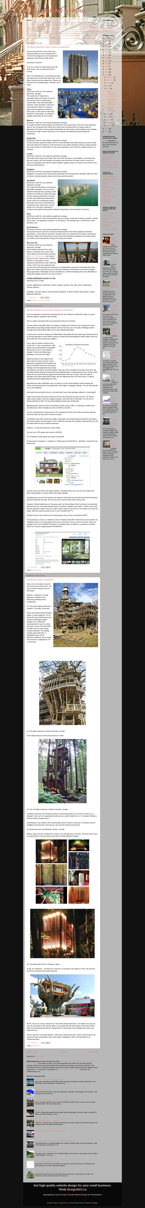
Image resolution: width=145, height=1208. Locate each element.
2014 (107, 69)
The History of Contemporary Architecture (107, 192)
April (108, 117)
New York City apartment (37, 256)
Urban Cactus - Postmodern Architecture (107, 200)
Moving (45, 31)
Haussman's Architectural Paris (108, 186)
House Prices (49, 29)
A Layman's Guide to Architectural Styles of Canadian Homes (54, 1100)
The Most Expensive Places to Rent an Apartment (48, 47)
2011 (107, 129)
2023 (107, 46)
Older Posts (93, 1052)
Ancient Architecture (109, 176)
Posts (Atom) (40, 1056)
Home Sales (38, 29)
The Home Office (31, 38)
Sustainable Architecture (106, 225)
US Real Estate (75, 38)
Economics (77, 25)
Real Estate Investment (41, 35)
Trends (59, 38)
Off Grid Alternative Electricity (109, 219)
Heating (58, 27)
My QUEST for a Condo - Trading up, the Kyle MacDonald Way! (55, 1141)
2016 (107, 63)
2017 (107, 61)
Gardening (47, 27)
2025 (107, 41)
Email (104, 140)
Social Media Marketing (110, 162)
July (108, 86)
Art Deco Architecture (109, 179)
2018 (107, 58)
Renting (73, 35)
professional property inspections (69, 1069)
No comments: (33, 567)
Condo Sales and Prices (40, 25)
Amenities (45, 23)
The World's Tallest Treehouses (40, 580)
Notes (49, 31)
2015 (107, 66)
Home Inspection (74, 27)
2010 (107, 131)
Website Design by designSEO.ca (58, 1203)
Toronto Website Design (110, 167)
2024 (107, 44)
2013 (107, 72)
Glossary (53, 27)
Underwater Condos (109, 196)
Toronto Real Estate (46, 38)
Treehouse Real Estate (110, 229)
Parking (80, 31)
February (110, 122)
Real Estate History (83, 33)
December (110, 77)
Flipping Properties (38, 27)
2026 (107, 38)
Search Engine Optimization (107, 159)
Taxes (96, 35)
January (109, 125)
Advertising (29, 22)
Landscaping (78, 29)
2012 (107, 75)
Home (63, 1052)
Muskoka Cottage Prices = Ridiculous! (47, 1120)
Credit (62, 25)
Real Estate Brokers (52, 33)
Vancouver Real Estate (87, 38)
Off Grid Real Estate (109, 222)
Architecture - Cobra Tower (114, 376)
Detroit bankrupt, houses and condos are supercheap (50, 310)
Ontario (62, 31)
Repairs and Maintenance (84, 35)
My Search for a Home (55, 10)
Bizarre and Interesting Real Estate (73, 23)
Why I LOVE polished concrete (114, 444)
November (110, 80)
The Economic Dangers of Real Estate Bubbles (50, 1131)
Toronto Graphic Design (110, 165)
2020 (107, 55)
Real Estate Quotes (56, 35)
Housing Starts (59, 29)
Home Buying (64, 27)
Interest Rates (69, 29)
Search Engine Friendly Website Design (71, 1195)
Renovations (65, 35)
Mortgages (38, 31)
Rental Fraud (39, 1110)
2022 (107, 49)
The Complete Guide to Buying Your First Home (50, 1172)
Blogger (95, 1203)
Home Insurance (86, 27)
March (109, 119)
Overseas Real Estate (71, 31)
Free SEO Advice (108, 155)
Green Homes (107, 215)
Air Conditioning (37, 22)
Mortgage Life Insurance (43, 1090)
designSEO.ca (77, 1189)
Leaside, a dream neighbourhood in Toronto (114, 355)
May (108, 114)
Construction (55, 25)
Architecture (53, 23)
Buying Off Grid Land (109, 213)
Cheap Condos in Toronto (114, 260)
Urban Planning (66, 38)
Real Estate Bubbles (69, 33)
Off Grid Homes (56, 31)
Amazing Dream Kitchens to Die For (114, 240)
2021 (107, 52)
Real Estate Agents (39, 33)
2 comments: (32, 297)
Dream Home (68, 25)
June (108, 88)
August (109, 83)
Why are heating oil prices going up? (47, 1162)
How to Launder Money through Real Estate (49, 1079)
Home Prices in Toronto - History (114, 399)
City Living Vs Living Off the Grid (45, 1151)
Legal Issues (87, 29)
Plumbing (86, 31)
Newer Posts (32, 1052)
